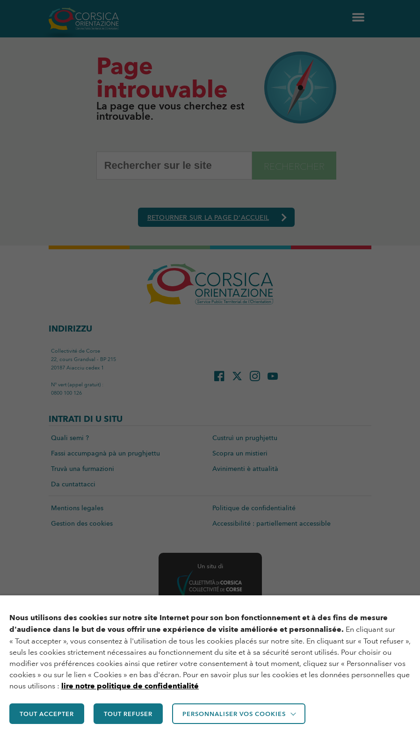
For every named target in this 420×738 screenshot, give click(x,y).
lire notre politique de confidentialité (130, 686)
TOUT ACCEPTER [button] (47, 714)
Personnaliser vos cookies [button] (234, 714)
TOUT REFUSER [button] (128, 714)
